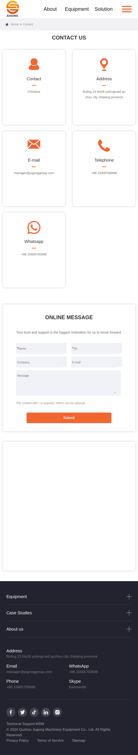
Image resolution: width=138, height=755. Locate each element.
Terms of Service (50, 741)
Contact (28, 24)
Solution (103, 9)
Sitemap (78, 741)
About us (14, 629)
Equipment (77, 9)
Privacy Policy (17, 741)
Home (15, 24)
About (50, 9)
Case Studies (19, 613)
